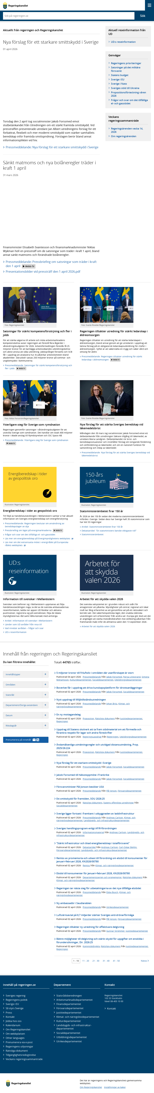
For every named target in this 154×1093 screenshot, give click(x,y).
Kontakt (10, 1016)
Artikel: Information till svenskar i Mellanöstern (28, 620)
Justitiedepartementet (131, 718)
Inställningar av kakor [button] (115, 1087)
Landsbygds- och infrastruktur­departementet (73, 1027)
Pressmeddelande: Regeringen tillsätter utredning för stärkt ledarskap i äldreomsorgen (112, 358)
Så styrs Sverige (14, 1008)
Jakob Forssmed (114, 676)
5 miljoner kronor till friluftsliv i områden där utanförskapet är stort (95, 672)
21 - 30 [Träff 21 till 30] (95, 960)
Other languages (15, 1038)
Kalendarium (13, 1025)
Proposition (88, 718)
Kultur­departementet (68, 1021)
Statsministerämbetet (92, 534)
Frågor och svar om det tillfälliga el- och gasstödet (129, 101)
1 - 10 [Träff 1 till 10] (76, 960)
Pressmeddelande (92, 676)
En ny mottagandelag (68, 714)
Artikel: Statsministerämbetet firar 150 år (102, 526)
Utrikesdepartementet (117, 907)
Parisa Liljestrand (132, 676)
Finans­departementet (68, 1004)
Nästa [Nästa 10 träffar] (145, 960)
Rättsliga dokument (105, 718)
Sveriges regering (15, 995)
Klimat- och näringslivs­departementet (77, 1016)
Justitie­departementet (68, 1012)
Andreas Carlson (114, 817)
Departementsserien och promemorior (102, 877)
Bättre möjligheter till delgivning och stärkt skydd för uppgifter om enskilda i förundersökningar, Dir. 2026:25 (100, 940)
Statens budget (119, 75)
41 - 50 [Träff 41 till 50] (116, 960)
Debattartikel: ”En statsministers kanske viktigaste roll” (109, 530)
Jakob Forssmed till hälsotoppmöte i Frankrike (82, 775)
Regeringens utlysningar (19, 1046)
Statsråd (27, 695)
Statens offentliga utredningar (118, 802)
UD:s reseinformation (123, 42)
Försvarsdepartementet (129, 790)
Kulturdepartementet (80, 679)
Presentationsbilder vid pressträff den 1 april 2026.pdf (43, 271)
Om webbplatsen (15, 1033)
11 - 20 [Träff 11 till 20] (85, 960)
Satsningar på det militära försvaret (125, 69)
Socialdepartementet (102, 679)
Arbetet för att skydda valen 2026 (98, 626)
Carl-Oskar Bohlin (128, 847)
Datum (27, 715)
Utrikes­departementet (69, 1041)
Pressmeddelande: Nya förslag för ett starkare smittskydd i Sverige (52, 147)
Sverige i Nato (119, 83)
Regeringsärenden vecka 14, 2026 (127, 130)
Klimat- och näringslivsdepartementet (114, 865)
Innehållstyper (27, 674)
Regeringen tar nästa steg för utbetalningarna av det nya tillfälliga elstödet (98, 888)
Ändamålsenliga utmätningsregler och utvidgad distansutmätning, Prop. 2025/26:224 (97, 746)
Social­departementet (68, 1033)
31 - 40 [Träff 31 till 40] (106, 960)
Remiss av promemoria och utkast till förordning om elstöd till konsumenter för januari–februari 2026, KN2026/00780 (101, 859)
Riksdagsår (27, 725)
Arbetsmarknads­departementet (74, 999)
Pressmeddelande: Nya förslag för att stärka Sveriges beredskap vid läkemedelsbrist (116, 454)
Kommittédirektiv (91, 946)
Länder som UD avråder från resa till (23, 624)
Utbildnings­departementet (71, 1037)
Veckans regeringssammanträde (24, 1059)
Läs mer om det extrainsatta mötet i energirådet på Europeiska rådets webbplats (36, 544)
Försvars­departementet (69, 1008)
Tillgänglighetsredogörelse (21, 1055)
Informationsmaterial (93, 832)
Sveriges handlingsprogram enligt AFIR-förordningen (86, 828)
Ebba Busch (112, 892)
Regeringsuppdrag (92, 736)
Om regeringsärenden (123, 136)
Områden (27, 685)
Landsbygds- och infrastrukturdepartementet (106, 820)
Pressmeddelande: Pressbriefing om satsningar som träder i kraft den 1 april (51, 264)
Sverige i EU (117, 79)
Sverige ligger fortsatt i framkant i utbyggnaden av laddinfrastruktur (95, 813)
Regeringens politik (16, 999)
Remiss (86, 865)
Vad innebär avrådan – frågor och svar (24, 628)
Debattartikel (89, 847)
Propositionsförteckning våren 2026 (128, 94)
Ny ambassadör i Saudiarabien (73, 903)
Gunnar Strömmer (115, 931)
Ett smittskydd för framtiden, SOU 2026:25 (80, 798)
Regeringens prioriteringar (126, 63)
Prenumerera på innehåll (22, 739)
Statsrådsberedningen (69, 995)
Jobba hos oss (14, 1021)
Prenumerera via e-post (19, 1042)
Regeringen (62, 721)
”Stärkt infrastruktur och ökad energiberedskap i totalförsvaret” (92, 843)
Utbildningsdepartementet (127, 679)
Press (9, 1012)
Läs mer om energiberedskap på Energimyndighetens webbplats (39, 538)
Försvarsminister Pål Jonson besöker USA (80, 786)
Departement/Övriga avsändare (27, 705)
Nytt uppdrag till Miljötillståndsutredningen (81, 699)
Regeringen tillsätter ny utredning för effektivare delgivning (90, 927)
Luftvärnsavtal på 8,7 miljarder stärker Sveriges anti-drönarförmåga (95, 915)
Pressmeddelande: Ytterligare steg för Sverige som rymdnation (36, 442)
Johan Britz (111, 703)
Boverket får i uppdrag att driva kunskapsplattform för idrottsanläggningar (99, 687)
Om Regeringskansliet (18, 1029)
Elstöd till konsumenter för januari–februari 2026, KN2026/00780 (93, 873)
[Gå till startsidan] (15, 5)
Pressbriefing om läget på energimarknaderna (34, 530)
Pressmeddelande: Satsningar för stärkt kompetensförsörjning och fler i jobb (38, 367)
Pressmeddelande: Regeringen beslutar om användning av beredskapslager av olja (34, 525)
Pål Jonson (111, 790)
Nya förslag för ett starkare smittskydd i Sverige (83, 762)
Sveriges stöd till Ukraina (125, 88)
